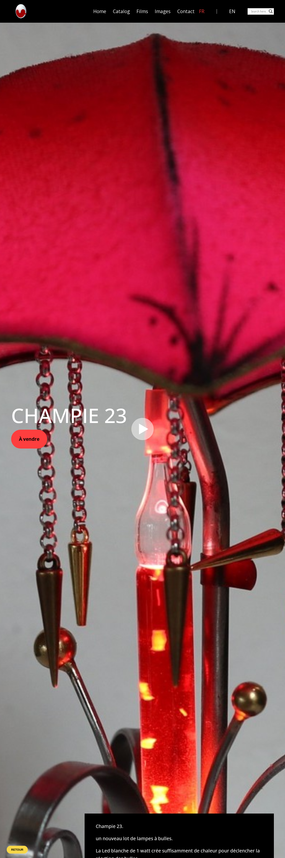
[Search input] (259, 11)
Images (163, 11)
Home (99, 11)
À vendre (29, 439)
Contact (186, 11)
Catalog (121, 11)
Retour (17, 849)
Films (142, 11)
